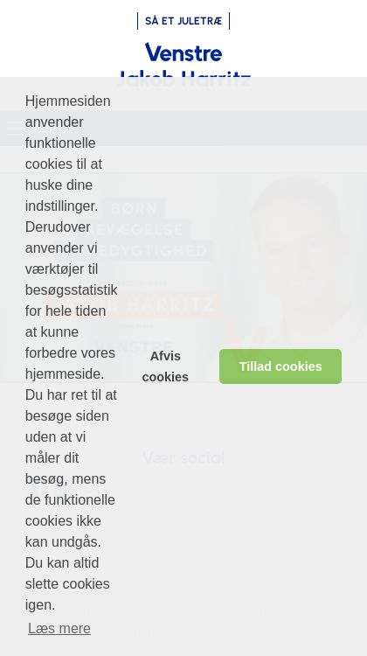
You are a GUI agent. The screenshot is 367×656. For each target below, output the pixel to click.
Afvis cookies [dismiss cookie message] (166, 366)
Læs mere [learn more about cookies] (59, 628)
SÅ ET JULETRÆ (183, 21)
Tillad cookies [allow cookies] (280, 366)
